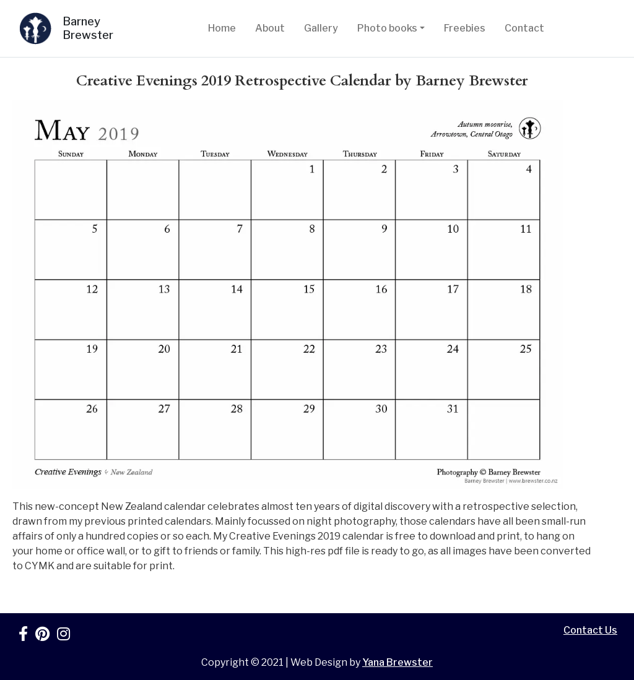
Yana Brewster (397, 662)
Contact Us (590, 630)
